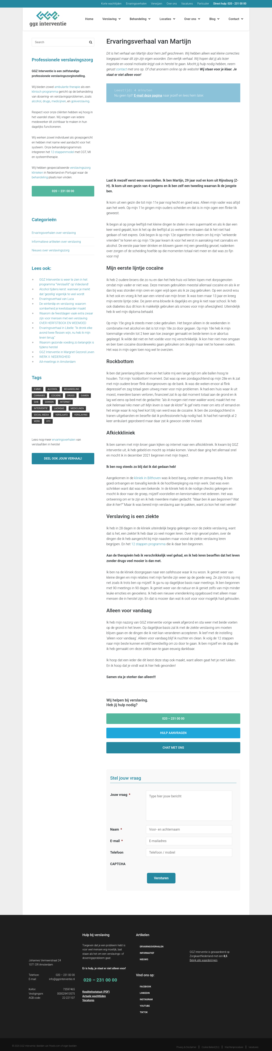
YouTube (145, 1001)
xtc (48, 421)
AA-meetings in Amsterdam (57, 361)
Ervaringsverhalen (136, 3)
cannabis (39, 395)
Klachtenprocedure (234, 1042)
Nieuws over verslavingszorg (50, 250)
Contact (234, 19)
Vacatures (187, 3)
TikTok (144, 1007)
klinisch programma (45, 91)
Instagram (146, 995)
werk (37, 421)
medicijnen (59, 101)
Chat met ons (173, 747)
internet (65, 402)
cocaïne (56, 395)
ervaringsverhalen (64, 439)
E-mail (116, 841)
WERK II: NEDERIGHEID (55, 357)
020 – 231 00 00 (173, 718)
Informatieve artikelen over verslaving (56, 241)
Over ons (172, 3)
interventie (41, 408)
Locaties (165, 19)
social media (41, 414)
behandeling (40, 177)
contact (121, 69)
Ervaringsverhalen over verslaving (54, 233)
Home (89, 19)
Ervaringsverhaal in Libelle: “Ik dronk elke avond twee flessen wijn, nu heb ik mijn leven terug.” (65, 332)
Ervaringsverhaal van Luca (56, 299)
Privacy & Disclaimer (186, 1042)
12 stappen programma (148, 544)
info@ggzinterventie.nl (62, 974)
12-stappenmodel (62, 152)
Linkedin (145, 988)
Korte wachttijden (111, 3)
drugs (46, 101)
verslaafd (61, 414)
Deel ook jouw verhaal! (63, 458)
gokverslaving (80, 101)
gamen (85, 395)
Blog (212, 19)
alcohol (36, 101)
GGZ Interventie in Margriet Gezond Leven (66, 352)
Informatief (147, 948)
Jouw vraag (120, 795)
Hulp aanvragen (173, 733)
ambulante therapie (67, 87)
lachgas (59, 408)
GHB (36, 402)
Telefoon (116, 852)
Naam (116, 829)
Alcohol (53, 389)
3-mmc (37, 389)
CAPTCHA (117, 864)
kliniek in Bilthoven (147, 478)
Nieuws (144, 954)
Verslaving (109, 19)
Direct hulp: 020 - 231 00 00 (229, 3)
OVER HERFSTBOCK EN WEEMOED (63, 323)
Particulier (203, 3)
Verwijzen (156, 3)
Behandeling (138, 19)
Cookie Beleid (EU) (210, 1042)
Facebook (145, 982)
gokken (49, 402)
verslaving (81, 414)
